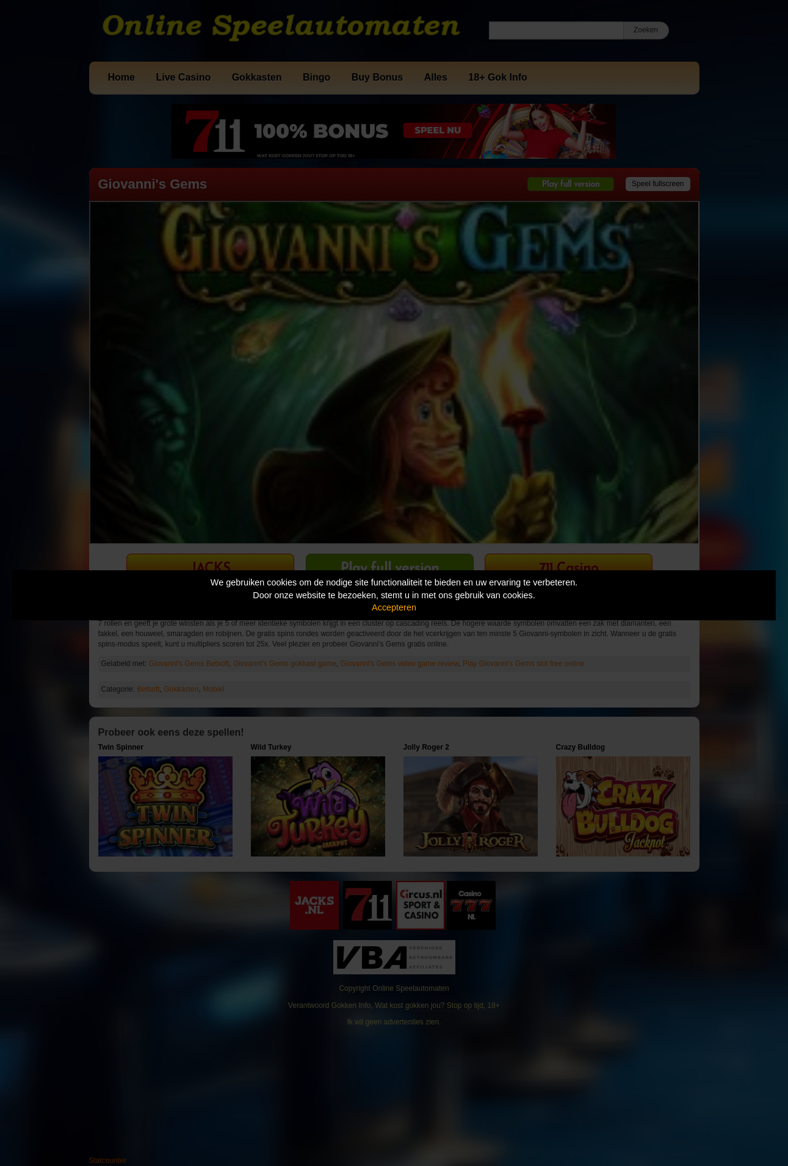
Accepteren (394, 607)
